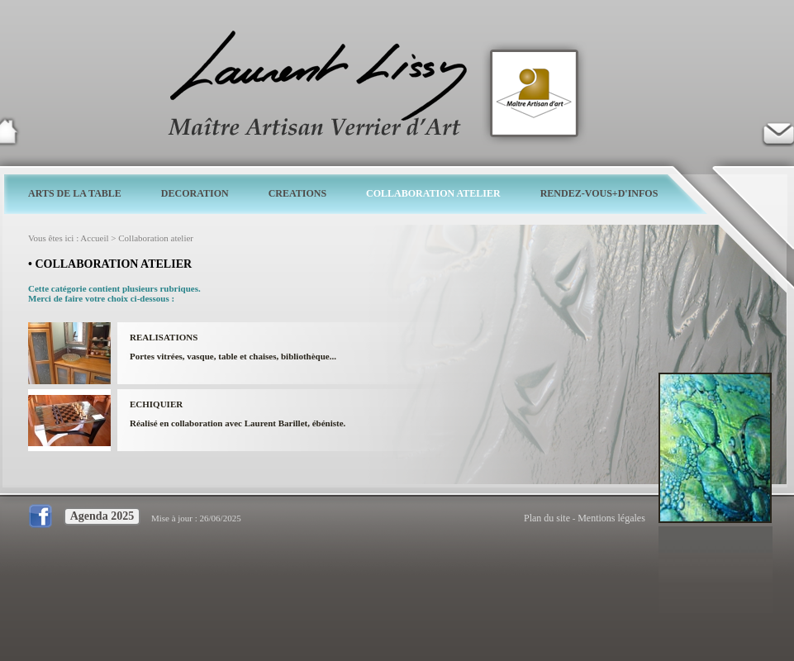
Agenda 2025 (102, 516)
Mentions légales (611, 518)
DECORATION (195, 193)
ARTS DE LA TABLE (74, 193)
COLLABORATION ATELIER (433, 193)
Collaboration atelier (155, 238)
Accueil (94, 238)
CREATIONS (297, 193)
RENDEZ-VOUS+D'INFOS (599, 193)
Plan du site (547, 518)
